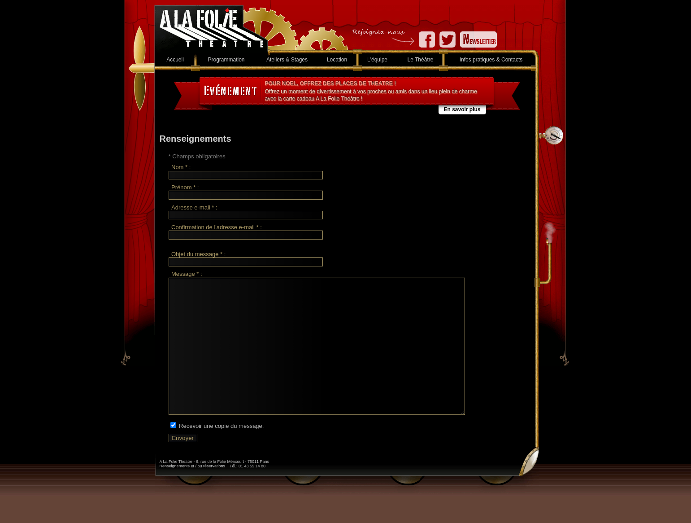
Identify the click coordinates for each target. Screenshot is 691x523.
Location (337, 60)
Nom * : (181, 167)
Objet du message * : (198, 254)
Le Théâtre (421, 60)
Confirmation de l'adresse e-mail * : (216, 227)
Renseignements (175, 493)
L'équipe (377, 60)
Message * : (186, 274)
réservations (214, 493)
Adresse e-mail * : (194, 207)
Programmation (226, 60)
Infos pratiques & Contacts (491, 60)
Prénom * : (185, 187)
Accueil (175, 60)
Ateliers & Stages (287, 60)
